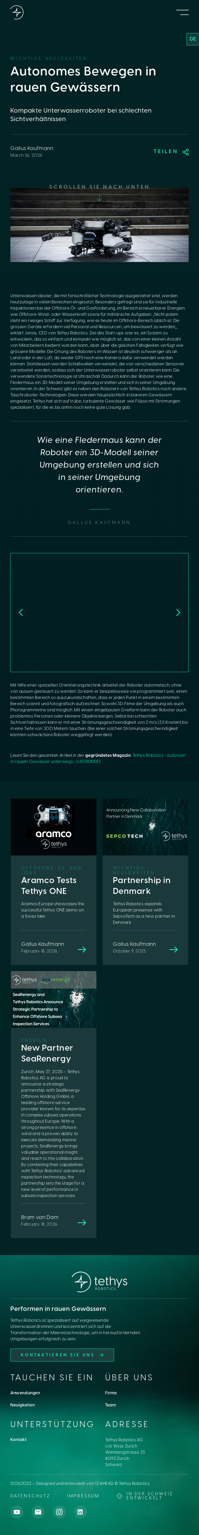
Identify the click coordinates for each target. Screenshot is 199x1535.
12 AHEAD (104, 1484)
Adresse (127, 1424)
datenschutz (30, 1496)
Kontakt (18, 1440)
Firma (111, 1393)
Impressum (83, 1496)
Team (110, 1405)
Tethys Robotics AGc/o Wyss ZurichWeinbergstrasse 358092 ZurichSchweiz (125, 1452)
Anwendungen (25, 1393)
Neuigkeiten (22, 1405)
